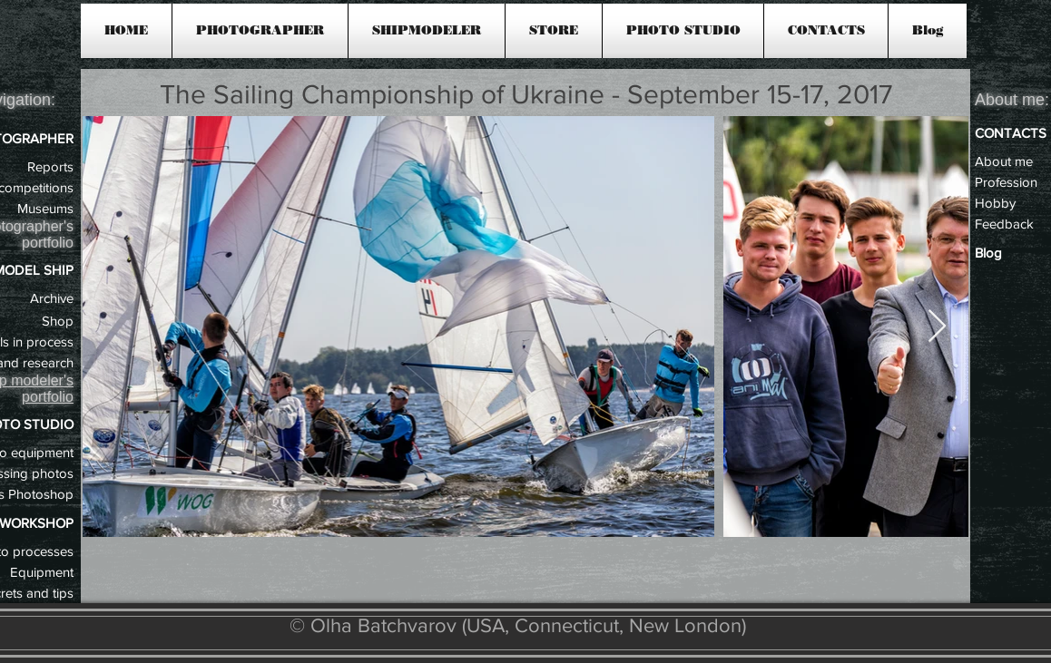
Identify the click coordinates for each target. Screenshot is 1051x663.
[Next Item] (937, 327)
